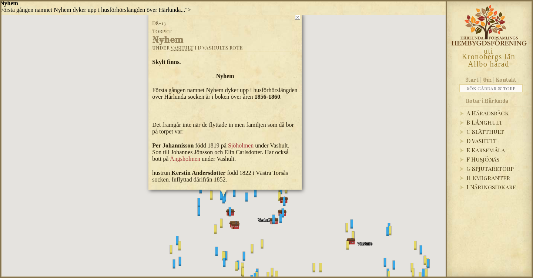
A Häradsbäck (487, 113)
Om (487, 80)
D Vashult (481, 141)
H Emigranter (488, 178)
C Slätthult (485, 131)
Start (472, 80)
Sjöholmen (240, 145)
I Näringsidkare (491, 187)
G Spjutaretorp (490, 168)
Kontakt (506, 80)
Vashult (182, 47)
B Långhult (484, 122)
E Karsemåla (485, 150)
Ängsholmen (185, 159)
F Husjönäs (482, 159)
